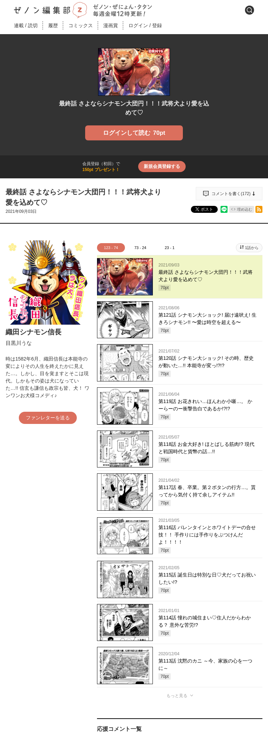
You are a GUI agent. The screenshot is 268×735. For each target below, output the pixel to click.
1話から (252, 248)
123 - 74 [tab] (111, 248)
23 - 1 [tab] (169, 248)
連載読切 (26, 25)
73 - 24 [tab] (140, 248)
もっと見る (176, 695)
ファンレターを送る (48, 417)
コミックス (80, 25)
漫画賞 (110, 25)
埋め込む (244, 209)
